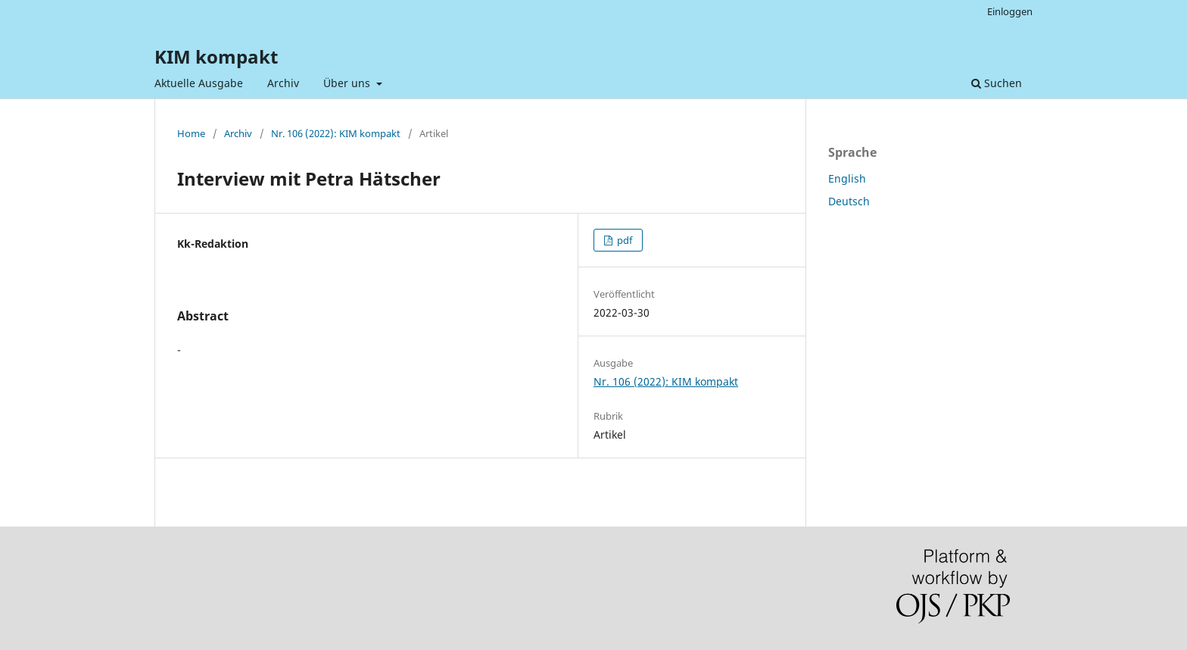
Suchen (996, 83)
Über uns (348, 83)
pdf (623, 240)
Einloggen (1010, 11)
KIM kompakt (216, 56)
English (847, 178)
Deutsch (849, 201)
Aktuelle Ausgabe (198, 83)
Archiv (283, 83)
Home (191, 133)
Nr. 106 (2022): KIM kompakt (335, 133)
